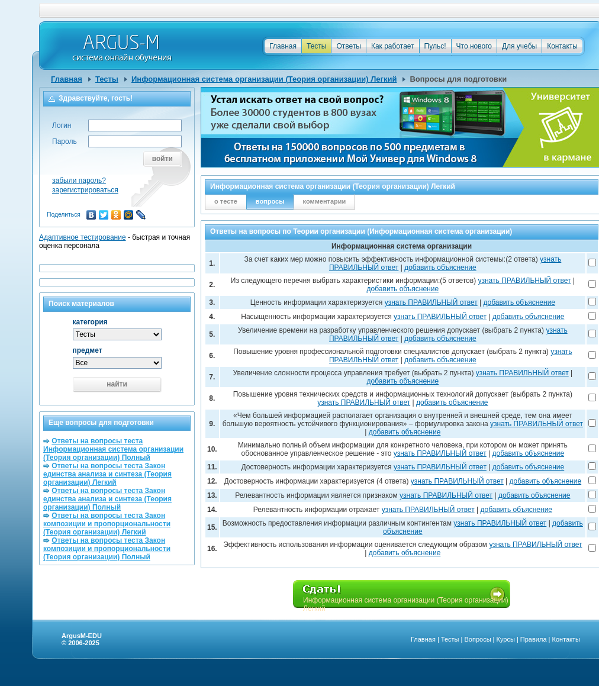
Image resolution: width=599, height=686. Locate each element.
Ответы (348, 46)
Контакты (562, 46)
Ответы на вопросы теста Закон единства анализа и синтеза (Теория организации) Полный (107, 499)
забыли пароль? (79, 180)
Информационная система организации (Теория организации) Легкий (264, 79)
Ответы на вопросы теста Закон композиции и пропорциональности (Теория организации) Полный (106, 548)
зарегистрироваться (85, 190)
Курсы (506, 639)
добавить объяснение (440, 267)
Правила (533, 639)
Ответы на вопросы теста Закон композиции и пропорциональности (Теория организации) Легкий (106, 523)
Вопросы (477, 639)
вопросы (270, 201)
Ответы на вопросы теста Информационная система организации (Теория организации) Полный (113, 449)
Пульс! (435, 46)
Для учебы (519, 46)
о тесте (225, 201)
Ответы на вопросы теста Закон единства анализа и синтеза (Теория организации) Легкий (107, 474)
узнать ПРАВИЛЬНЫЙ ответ (524, 280)
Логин (61, 125)
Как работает (392, 46)
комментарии (324, 201)
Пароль (64, 141)
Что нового (474, 46)
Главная (283, 46)
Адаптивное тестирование (82, 237)
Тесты (316, 46)
